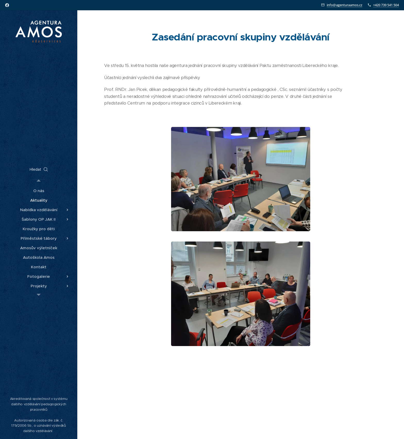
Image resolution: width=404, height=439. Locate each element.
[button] (38, 169)
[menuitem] (39, 191)
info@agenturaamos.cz (344, 5)
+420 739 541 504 (386, 5)
